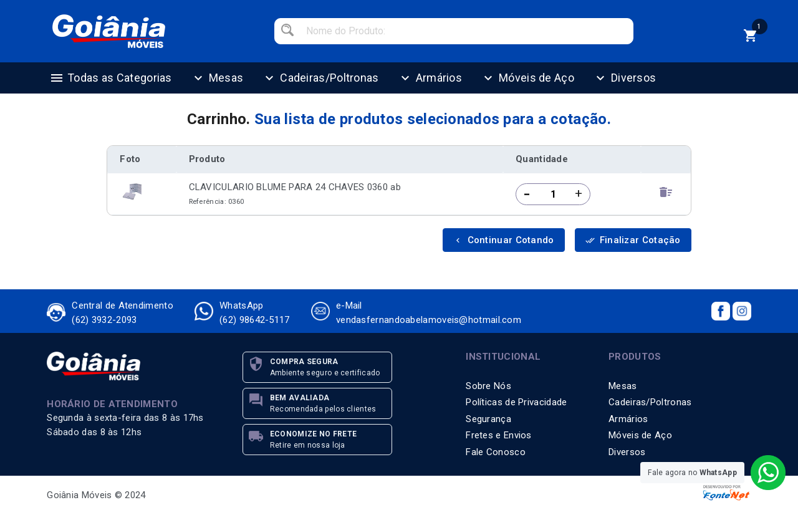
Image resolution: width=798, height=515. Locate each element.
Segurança (488, 419)
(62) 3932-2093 (104, 319)
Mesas (217, 78)
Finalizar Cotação (633, 240)
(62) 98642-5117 (254, 319)
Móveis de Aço (527, 78)
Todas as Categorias (110, 78)
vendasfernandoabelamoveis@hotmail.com (428, 319)
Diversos (624, 78)
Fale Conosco (496, 452)
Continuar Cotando (503, 240)
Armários (430, 78)
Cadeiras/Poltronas (320, 78)
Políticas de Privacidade (516, 402)
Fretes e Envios (499, 435)
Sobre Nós (488, 386)
